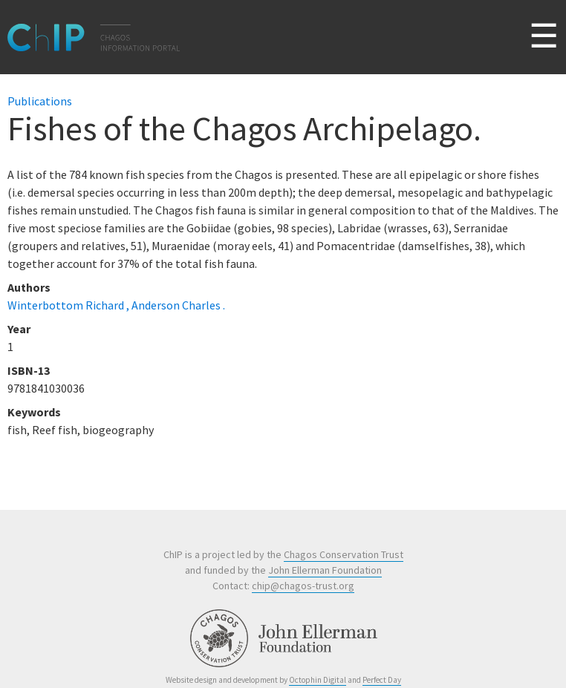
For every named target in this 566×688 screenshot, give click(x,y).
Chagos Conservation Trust (343, 554)
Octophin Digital (317, 680)
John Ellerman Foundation (325, 570)
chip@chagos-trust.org (303, 585)
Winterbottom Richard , (69, 305)
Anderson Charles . (178, 305)
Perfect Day (381, 680)
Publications (39, 101)
